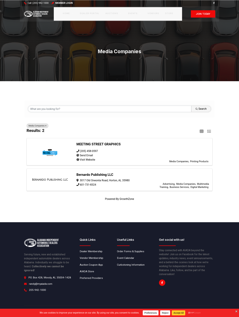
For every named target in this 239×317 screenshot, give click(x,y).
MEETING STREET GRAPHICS (99, 142)
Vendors (153, 13)
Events (134, 13)
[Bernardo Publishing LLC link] (50, 177)
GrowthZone (127, 196)
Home (68, 13)
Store (169, 13)
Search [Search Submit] (201, 107)
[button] (201, 130)
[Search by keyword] (110, 108)
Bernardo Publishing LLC (95, 172)
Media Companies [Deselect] (37, 125)
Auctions (113, 13)
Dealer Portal (89, 13)
